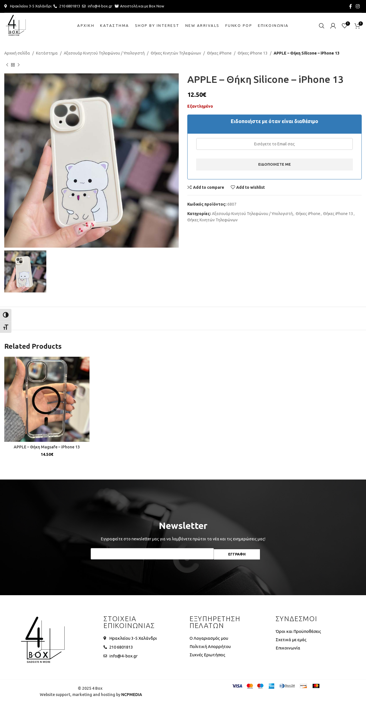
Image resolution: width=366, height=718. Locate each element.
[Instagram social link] (358, 6)
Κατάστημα (47, 53)
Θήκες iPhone (219, 53)
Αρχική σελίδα (17, 53)
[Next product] (18, 65)
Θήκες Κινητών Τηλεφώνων (176, 53)
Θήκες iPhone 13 (253, 53)
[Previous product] (7, 65)
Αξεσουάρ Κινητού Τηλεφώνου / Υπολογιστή (104, 53)
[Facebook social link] (350, 6)
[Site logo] (15, 25)
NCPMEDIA (131, 694)
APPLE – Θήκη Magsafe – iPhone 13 (47, 447)
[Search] (321, 25)
